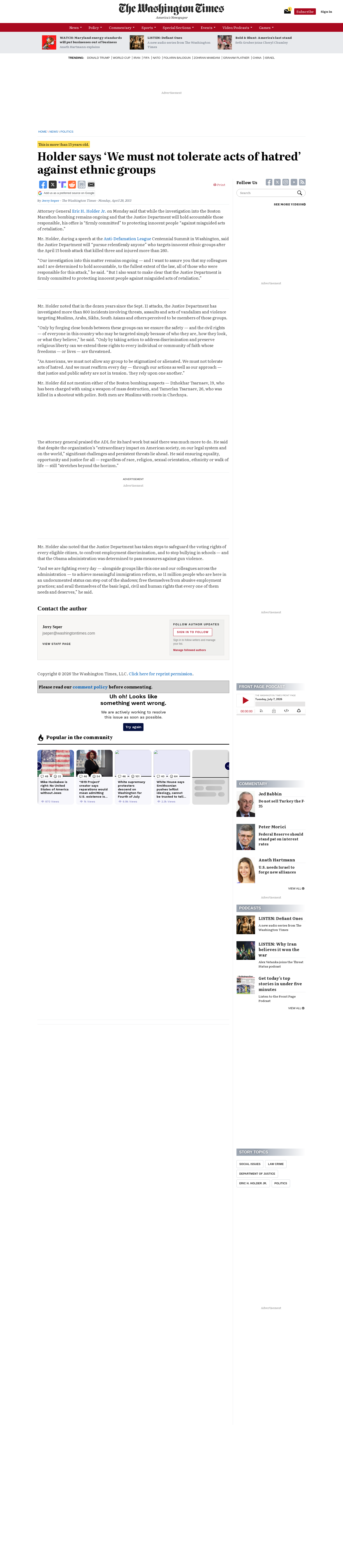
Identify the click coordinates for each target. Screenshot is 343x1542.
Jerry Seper (50, 200)
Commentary (120, 27)
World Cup (121, 57)
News (74, 27)
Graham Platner (236, 57)
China (257, 57)
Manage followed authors (189, 650)
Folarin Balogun (177, 57)
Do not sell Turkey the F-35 (282, 803)
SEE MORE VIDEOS (290, 204)
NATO (156, 57)
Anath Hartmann (277, 860)
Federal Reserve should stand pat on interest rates (281, 839)
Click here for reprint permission (160, 674)
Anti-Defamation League (127, 239)
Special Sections (177, 27)
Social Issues (250, 1164)
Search (299, 192)
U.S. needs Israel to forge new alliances (277, 869)
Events (206, 27)
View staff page (56, 644)
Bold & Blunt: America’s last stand (263, 37)
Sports (147, 27)
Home (42, 131)
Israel (270, 57)
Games (265, 27)
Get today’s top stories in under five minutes (280, 983)
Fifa (146, 57)
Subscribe (305, 11)
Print (219, 184)
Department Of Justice (257, 1173)
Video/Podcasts (235, 27)
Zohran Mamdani (207, 57)
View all (296, 888)
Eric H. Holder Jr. (89, 211)
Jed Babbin (270, 794)
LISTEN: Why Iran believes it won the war (279, 949)
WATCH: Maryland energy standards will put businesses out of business (91, 39)
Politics (66, 131)
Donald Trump (98, 57)
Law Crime (276, 1164)
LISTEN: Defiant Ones (164, 37)
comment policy (90, 687)
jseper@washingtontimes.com (68, 633)
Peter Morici (272, 827)
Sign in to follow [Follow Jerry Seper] (192, 632)
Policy (94, 27)
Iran (136, 57)
